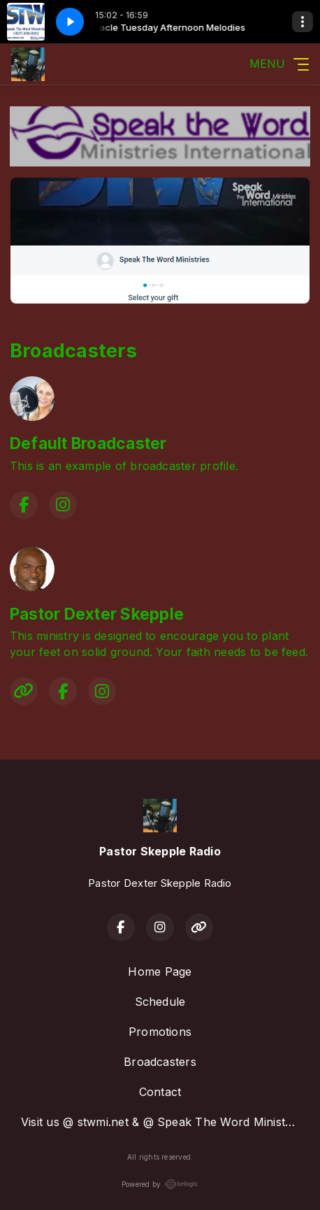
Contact (160, 1092)
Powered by (160, 1184)
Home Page (159, 971)
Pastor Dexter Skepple (97, 614)
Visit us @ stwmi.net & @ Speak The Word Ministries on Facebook (165, 1122)
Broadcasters (160, 1062)
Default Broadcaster (88, 443)
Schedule (160, 1002)
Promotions (160, 1032)
